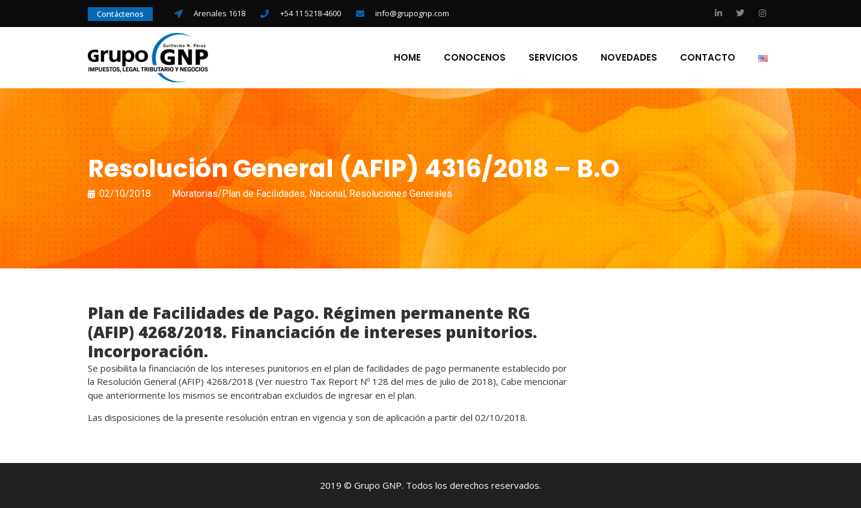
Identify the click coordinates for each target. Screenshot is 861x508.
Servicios (553, 58)
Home (407, 58)
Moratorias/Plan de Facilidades (238, 193)
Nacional (327, 193)
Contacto (707, 58)
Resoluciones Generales (400, 193)
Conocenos (475, 58)
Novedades (629, 58)
